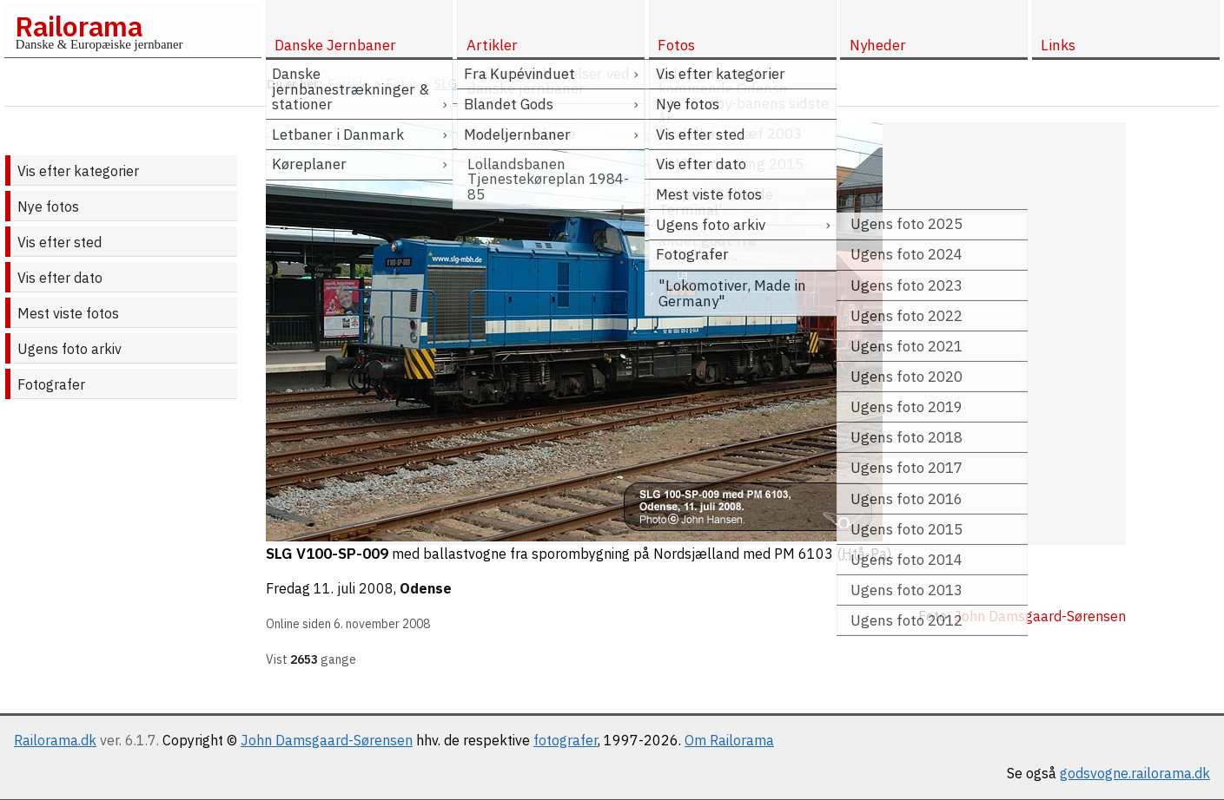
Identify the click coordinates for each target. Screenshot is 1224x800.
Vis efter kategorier (78, 171)
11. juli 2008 (354, 588)
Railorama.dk (55, 740)
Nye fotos (48, 206)
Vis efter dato (60, 277)
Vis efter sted (59, 242)
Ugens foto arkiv (69, 348)
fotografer (565, 740)
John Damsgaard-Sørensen (327, 740)
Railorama (78, 26)
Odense (426, 588)
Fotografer (51, 384)
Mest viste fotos (68, 313)
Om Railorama (729, 740)
